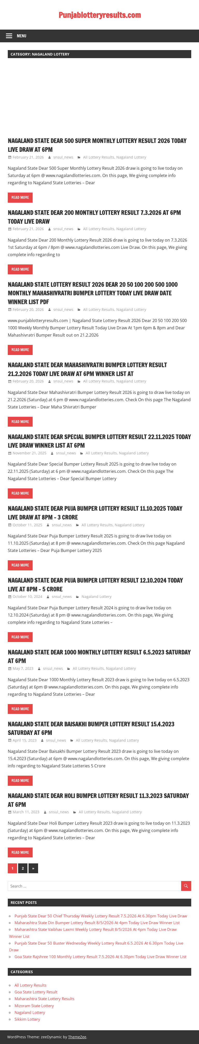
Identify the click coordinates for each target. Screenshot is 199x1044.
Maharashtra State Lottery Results (44, 998)
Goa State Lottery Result (36, 991)
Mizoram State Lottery (34, 1005)
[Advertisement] (99, 100)
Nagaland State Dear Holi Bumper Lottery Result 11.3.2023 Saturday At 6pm (92, 800)
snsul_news (63, 157)
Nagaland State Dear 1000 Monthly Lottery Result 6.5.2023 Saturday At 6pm (92, 656)
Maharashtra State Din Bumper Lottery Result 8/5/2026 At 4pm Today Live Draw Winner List (97, 922)
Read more (20, 197)
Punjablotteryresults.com (99, 15)
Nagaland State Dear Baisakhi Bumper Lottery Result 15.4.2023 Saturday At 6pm (98, 728)
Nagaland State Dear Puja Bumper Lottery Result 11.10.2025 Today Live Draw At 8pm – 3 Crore (93, 513)
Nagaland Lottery (131, 157)
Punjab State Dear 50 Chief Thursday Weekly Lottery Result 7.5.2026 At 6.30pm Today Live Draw (101, 915)
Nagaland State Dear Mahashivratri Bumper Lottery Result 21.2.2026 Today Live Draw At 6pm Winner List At (94, 369)
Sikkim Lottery (27, 1019)
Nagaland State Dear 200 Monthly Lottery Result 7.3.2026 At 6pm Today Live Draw (95, 217)
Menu (21, 36)
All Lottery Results (98, 157)
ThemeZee (77, 1036)
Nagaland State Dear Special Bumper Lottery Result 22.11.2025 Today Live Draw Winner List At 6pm (98, 441)
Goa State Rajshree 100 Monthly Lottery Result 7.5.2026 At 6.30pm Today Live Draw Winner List (100, 956)
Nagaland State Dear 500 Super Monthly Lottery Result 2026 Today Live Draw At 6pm (95, 145)
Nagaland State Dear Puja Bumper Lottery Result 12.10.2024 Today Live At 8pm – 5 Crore (94, 584)
